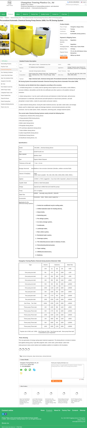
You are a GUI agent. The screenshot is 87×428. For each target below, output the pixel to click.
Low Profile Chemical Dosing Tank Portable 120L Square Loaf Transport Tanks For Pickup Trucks (37, 401)
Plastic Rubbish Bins (5, 95)
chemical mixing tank (27, 355)
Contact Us (55, 14)
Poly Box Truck (4, 66)
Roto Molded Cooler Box (6, 86)
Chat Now (64, 14)
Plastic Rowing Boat (5, 101)
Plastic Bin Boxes (5, 98)
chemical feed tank (46, 355)
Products (10, 14)
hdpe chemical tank (37, 355)
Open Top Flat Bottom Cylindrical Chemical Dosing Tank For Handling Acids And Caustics (25, 401)
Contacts (75, 409)
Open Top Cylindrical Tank (7, 78)
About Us (25, 14)
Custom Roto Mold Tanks (7, 75)
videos (18, 14)
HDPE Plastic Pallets (6, 89)
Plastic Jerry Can (5, 107)
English (84, 2)
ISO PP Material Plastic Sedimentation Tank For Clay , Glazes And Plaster (76, 400)
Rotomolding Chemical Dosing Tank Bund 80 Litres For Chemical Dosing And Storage (63, 400)
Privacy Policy (5, 417)
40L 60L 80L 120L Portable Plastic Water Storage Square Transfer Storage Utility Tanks (50, 401)
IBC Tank (3, 84)
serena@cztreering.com (78, 420)
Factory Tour (34, 14)
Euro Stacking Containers (7, 72)
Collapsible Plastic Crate (6, 92)
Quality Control (45, 14)
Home (3, 14)
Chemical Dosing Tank (16, 17)
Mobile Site (5, 422)
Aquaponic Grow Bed (6, 81)
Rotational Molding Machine (7, 104)
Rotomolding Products (6, 63)
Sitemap (82, 409)
